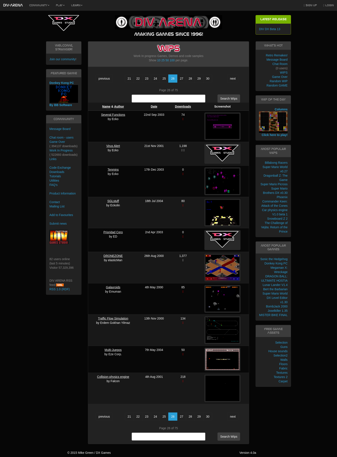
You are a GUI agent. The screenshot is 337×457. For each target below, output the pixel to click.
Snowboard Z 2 (277, 218)
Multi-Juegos (113, 350)
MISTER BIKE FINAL (273, 315)
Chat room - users (61, 137)
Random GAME (277, 85)
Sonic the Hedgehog (274, 259)
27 (181, 78)
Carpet (283, 381)
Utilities (54, 180)
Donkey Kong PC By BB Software (63, 94)
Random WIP (279, 81)
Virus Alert (113, 146)
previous (104, 78)
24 (155, 78)
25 (163, 60)
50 (167, 60)
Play (60, 5)
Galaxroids (113, 287)
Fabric (283, 368)
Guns (284, 347)
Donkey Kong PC (276, 263)
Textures (282, 372)
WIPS (284, 72)
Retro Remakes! (277, 55)
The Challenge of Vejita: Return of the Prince (274, 227)
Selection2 (281, 355)
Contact (54, 202)
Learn (77, 5)
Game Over (57, 142)
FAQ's (53, 185)
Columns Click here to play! (273, 122)
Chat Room (280, 64)
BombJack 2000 (277, 306)
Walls (284, 359)
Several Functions (113, 114)
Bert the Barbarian (275, 289)
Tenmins (113, 169)
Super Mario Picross (274, 184)
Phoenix (282, 197)
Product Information (62, 193)
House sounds (278, 351)
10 (159, 60)
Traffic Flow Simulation (113, 318)
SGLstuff (113, 201)
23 (147, 78)
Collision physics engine (113, 376)
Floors (283, 364)
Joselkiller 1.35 (278, 310)
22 (138, 78)
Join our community (62, 59)
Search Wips (228, 98)
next (233, 78)
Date (154, 106)
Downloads (183, 106)
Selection (281, 342)
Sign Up (310, 5)
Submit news (58, 223)
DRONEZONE (113, 256)
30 (208, 78)
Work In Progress (61, 150)
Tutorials (55, 176)
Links (53, 159)
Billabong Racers (276, 162)
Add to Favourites (61, 215)
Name (106, 106)
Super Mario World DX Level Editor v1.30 (275, 298)
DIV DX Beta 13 (269, 29)
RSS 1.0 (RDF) (59, 289)
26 (173, 78)
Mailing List (56, 206)
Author (119, 106)
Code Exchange (60, 167)
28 (190, 78)
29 (199, 78)
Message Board (59, 129)
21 (129, 78)
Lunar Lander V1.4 (275, 285)
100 (172, 60)
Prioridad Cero (113, 232)
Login (328, 5)
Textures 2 (281, 377)
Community (39, 5)
